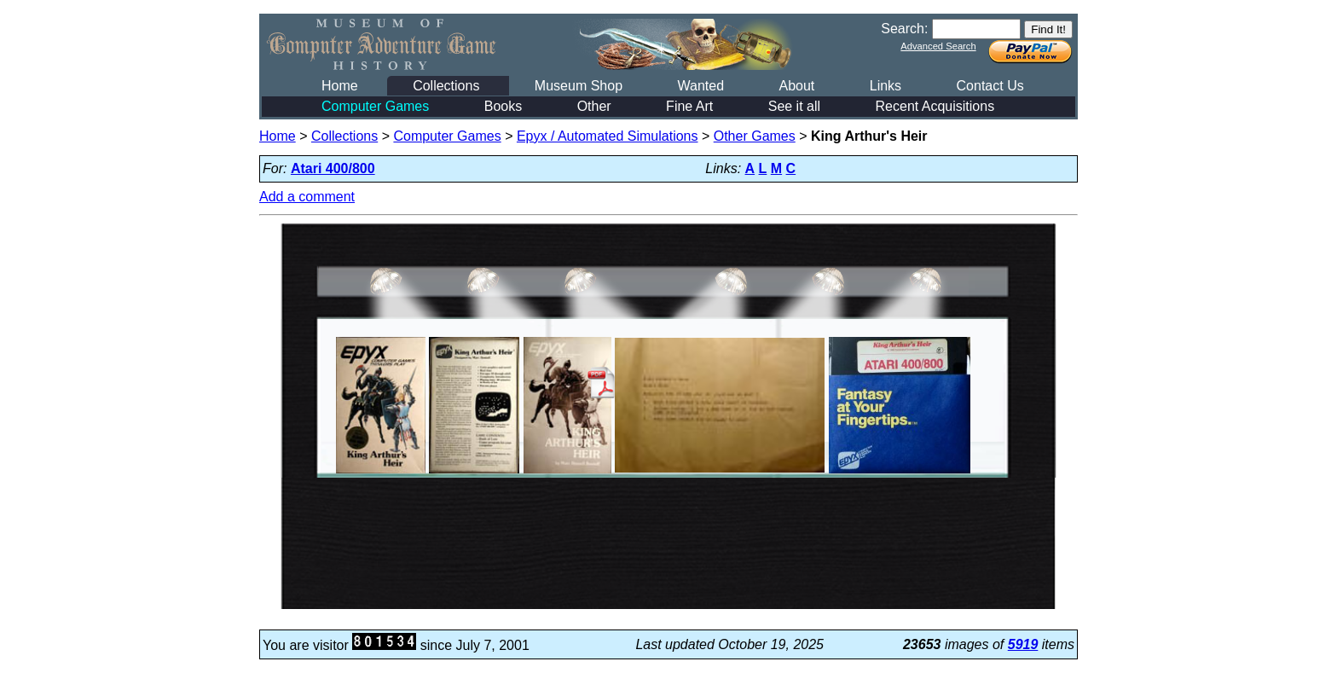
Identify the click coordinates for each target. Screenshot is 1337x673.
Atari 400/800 (333, 168)
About (796, 85)
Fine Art (689, 106)
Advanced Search (937, 46)
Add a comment (307, 196)
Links (885, 85)
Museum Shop (578, 85)
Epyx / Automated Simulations (607, 136)
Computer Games (375, 106)
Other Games (755, 136)
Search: (904, 28)
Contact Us (990, 85)
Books (503, 106)
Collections (446, 85)
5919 (1023, 644)
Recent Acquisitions (935, 106)
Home (339, 85)
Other (594, 106)
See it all (794, 106)
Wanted (700, 85)
